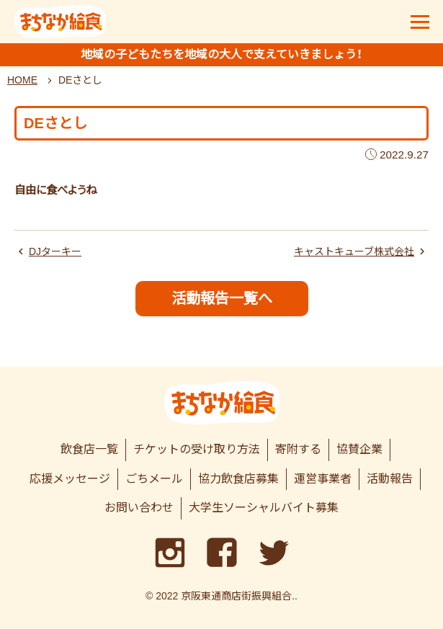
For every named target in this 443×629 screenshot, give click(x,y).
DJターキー (55, 251)
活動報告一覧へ (221, 298)
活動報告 (390, 479)
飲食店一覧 (89, 449)
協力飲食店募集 (238, 479)
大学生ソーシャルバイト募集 (264, 507)
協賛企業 (359, 449)
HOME (22, 80)
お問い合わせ (139, 507)
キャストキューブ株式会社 (354, 251)
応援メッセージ (70, 479)
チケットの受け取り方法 (196, 449)
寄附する (298, 449)
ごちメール (154, 479)
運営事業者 (323, 479)
